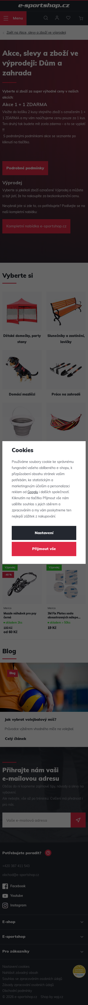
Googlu (32, 492)
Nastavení (44, 533)
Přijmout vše (44, 549)
